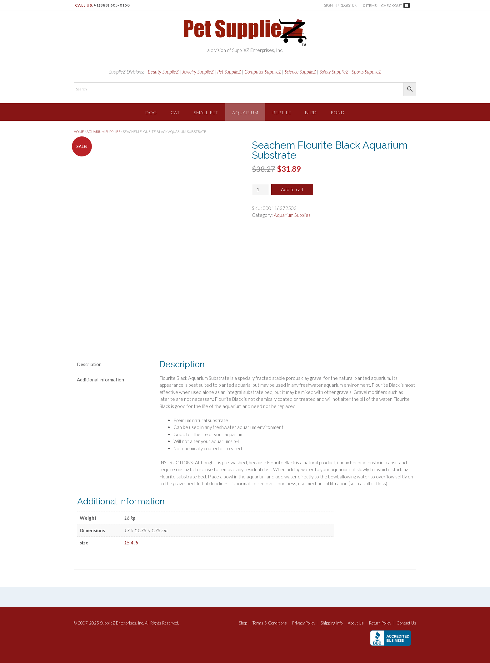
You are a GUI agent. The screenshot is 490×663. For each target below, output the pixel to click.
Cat (175, 112)
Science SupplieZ (300, 71)
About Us (356, 623)
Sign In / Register (340, 5)
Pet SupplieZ (229, 71)
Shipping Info (331, 623)
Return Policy (380, 623)
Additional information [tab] (100, 379)
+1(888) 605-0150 (111, 5)
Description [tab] (89, 364)
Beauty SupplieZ (163, 71)
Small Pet (206, 112)
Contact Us (406, 623)
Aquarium (245, 112)
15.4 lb (131, 542)
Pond (338, 112)
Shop (243, 623)
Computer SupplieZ (262, 71)
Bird (311, 112)
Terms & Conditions (269, 623)
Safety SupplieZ (333, 71)
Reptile (281, 112)
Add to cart (292, 189)
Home (79, 132)
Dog (151, 112)
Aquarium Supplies (103, 132)
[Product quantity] (260, 189)
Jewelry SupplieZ (198, 71)
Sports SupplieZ (366, 71)
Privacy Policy (303, 623)
